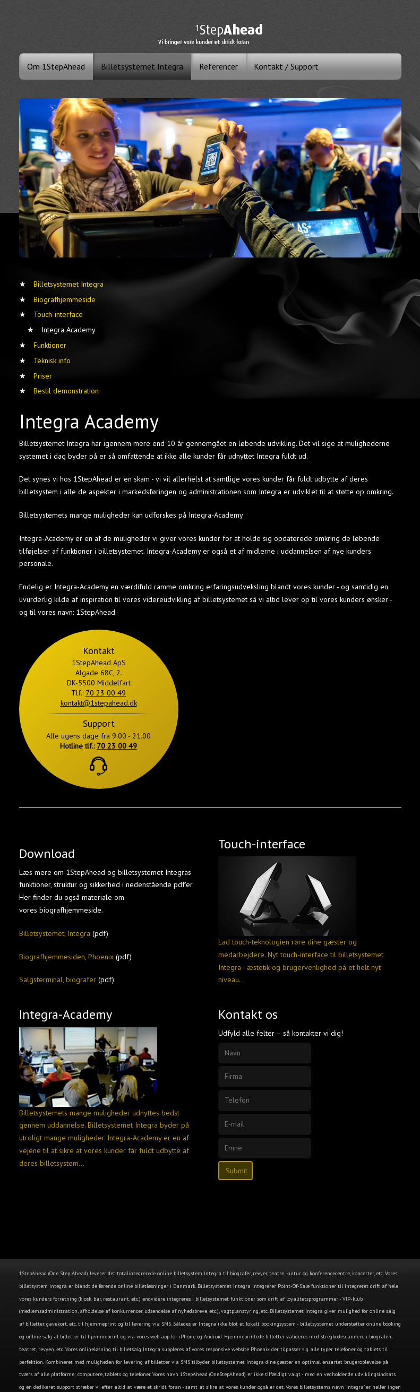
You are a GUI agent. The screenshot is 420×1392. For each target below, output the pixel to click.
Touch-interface (58, 314)
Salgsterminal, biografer (57, 979)
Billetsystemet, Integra (54, 933)
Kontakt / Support (286, 66)
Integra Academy (68, 329)
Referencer (218, 66)
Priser (42, 376)
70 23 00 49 (105, 693)
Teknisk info (52, 360)
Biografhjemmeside (64, 299)
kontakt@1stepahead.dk (99, 703)
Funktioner (49, 345)
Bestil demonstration (66, 391)
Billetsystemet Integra (142, 66)
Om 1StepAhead (56, 66)
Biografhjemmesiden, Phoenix (66, 956)
